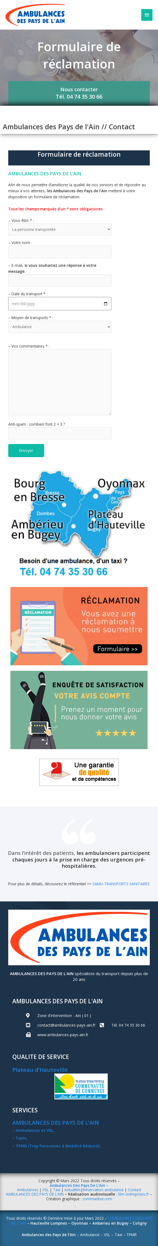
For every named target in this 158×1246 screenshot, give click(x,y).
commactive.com (97, 1198)
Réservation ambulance (103, 1189)
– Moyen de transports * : (59, 324)
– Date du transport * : (59, 300)
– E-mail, (59, 275)
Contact (134, 1189)
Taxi (56, 1189)
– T (15, 1145)
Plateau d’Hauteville (39, 1069)
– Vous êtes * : (59, 226)
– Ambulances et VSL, (33, 1130)
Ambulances (27, 1189)
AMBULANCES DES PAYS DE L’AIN (55, 1122)
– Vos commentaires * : (59, 380)
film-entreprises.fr (133, 1193)
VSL (46, 1189)
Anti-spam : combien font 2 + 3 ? (59, 430)
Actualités (72, 1189)
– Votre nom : (59, 249)
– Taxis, (19, 1137)
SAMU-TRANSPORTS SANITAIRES (121, 883)
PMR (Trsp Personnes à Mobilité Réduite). (59, 1145)
